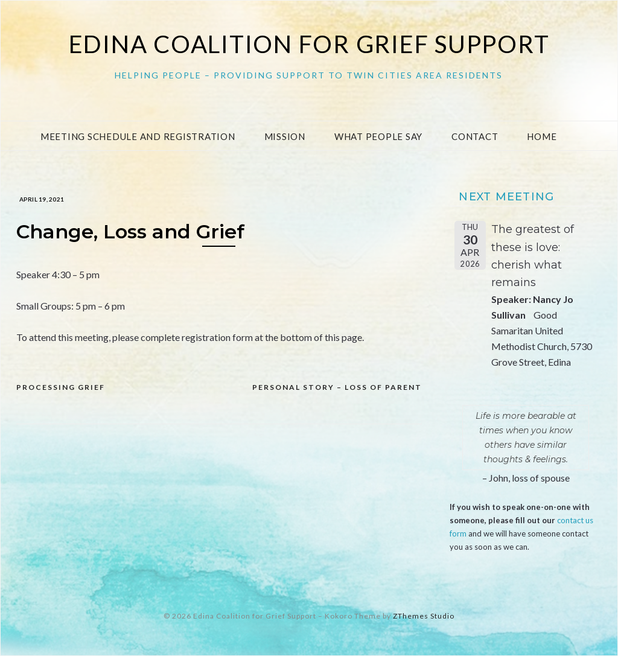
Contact (474, 136)
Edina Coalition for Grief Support (309, 44)
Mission (284, 136)
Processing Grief (60, 387)
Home (541, 136)
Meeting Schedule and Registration (137, 136)
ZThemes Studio (423, 615)
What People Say (378, 136)
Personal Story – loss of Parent (337, 387)
